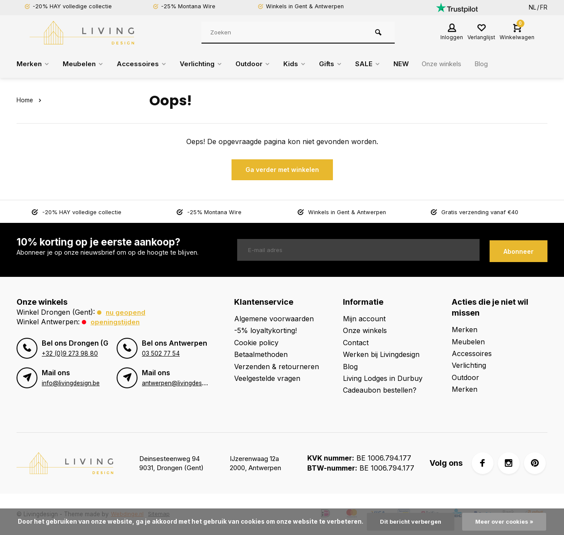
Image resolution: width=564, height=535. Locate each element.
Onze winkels (456, 64)
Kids (304, 64)
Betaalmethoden (261, 354)
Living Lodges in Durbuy (383, 378)
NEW (413, 64)
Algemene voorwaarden (274, 318)
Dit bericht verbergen (409, 521)
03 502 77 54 (160, 353)
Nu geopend (126, 312)
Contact (356, 342)
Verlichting (207, 64)
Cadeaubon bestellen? (379, 390)
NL (532, 7)
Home (30, 100)
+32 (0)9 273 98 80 (69, 353)
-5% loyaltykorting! (265, 330)
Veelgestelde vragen (267, 378)
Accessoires (145, 64)
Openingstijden (116, 321)
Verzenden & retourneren (276, 366)
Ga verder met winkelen (282, 169)
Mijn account (364, 318)
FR (543, 7)
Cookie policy (256, 342)
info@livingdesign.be (70, 383)
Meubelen (85, 64)
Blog (498, 64)
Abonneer (519, 250)
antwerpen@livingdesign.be (180, 383)
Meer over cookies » (506, 521)
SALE (379, 64)
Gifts (341, 64)
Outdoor (261, 64)
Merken (34, 64)
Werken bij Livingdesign (381, 354)
